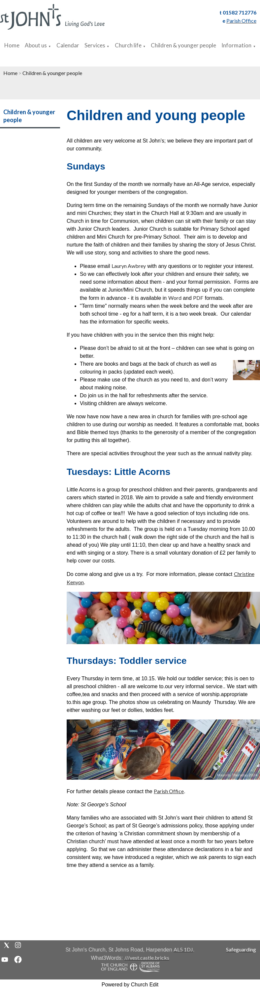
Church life (128, 45)
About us (36, 45)
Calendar (67, 45)
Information (236, 45)
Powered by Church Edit (130, 984)
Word (174, 298)
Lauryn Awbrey (129, 266)
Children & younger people (183, 45)
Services (94, 45)
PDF (198, 298)
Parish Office (169, 791)
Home (11, 45)
